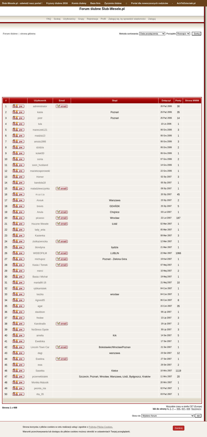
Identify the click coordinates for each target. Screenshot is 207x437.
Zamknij (179, 428)
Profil (103, 19)
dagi (40, 353)
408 (188, 409)
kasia (40, 112)
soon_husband (40, 165)
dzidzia (40, 147)
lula (40, 124)
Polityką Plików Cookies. (101, 427)
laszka (40, 294)
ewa (40, 364)
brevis (40, 206)
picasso (40, 218)
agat (40, 306)
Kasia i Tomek (40, 265)
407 (183, 409)
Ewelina (40, 359)
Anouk (40, 200)
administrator (40, 106)
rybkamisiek (40, 288)
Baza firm (95, 3)
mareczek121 (40, 129)
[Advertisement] (102, 66)
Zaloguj (151, 19)
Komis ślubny (79, 3)
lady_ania (40, 229)
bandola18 (40, 182)
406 (178, 409)
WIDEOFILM (40, 253)
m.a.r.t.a (40, 194)
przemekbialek (40, 376)
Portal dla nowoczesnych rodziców (149, 3)
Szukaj (57, 19)
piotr (40, 118)
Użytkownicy (69, 19)
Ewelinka (40, 341)
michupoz (40, 259)
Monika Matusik (40, 382)
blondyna (40, 247)
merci (40, 270)
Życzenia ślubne (113, 3)
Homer (40, 176)
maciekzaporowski (40, 171)
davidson (40, 312)
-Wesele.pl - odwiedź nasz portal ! (24, 3)
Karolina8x (40, 323)
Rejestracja (92, 19)
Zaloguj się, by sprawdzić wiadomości (127, 19)
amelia (39, 335)
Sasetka (40, 370)
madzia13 (40, 135)
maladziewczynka (40, 188)
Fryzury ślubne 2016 (57, 3)
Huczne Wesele (40, 223)
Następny (196, 409)
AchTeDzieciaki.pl (186, 3)
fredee (40, 317)
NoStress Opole (40, 329)
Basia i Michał (40, 276)
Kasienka (40, 235)
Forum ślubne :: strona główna (19, 33)
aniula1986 (40, 141)
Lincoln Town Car (40, 347)
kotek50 (40, 153)
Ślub (4, 3)
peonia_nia (40, 388)
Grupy (81, 19)
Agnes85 (40, 300)
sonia (40, 159)
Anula (40, 212)
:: (126, 3)
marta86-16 (40, 282)
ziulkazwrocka (40, 241)
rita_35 (40, 394)
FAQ (48, 19)
